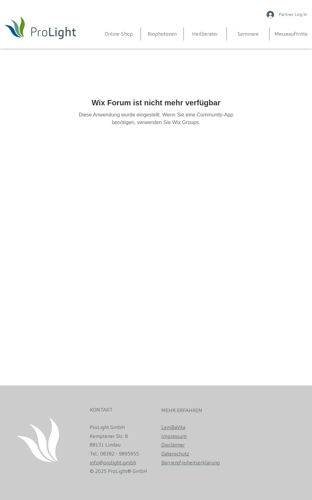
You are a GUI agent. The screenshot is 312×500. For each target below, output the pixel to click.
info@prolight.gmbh (113, 462)
